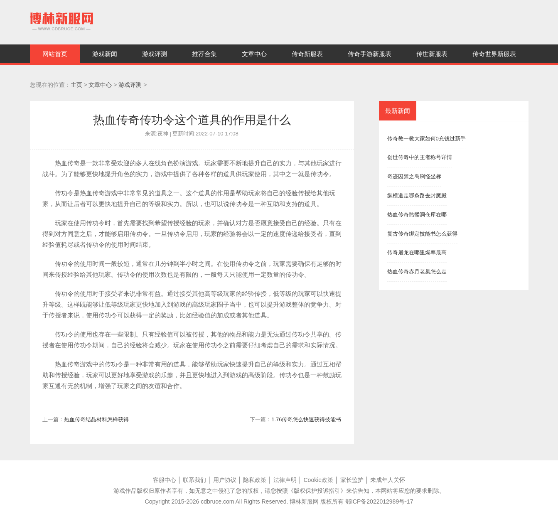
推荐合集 (204, 53)
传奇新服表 (307, 53)
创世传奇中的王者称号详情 (419, 157)
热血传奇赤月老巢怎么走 (417, 271)
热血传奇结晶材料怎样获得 (96, 419)
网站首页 (54, 53)
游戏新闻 (104, 53)
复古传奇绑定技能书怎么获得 (422, 234)
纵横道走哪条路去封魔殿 (417, 195)
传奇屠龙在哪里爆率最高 (417, 252)
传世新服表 (431, 53)
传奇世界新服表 (494, 53)
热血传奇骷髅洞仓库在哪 (417, 214)
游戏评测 (154, 53)
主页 (76, 84)
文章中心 (254, 53)
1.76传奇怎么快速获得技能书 (306, 419)
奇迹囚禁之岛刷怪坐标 (414, 176)
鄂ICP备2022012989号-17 (379, 501)
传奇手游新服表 (369, 53)
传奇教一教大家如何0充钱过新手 (426, 138)
